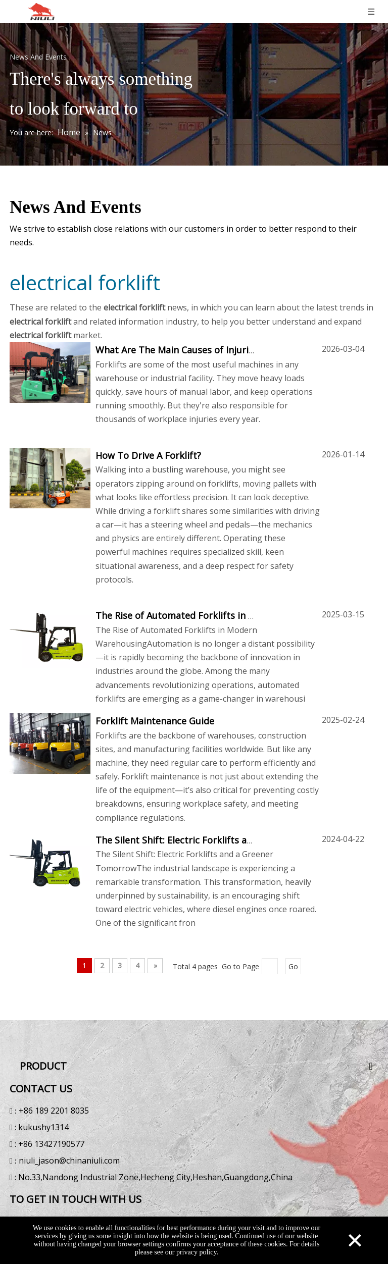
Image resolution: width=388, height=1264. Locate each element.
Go (293, 966)
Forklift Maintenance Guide (154, 721)
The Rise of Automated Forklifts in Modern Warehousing (218, 615)
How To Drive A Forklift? (148, 455)
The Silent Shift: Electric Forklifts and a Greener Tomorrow (223, 840)
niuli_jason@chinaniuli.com (71, 1159)
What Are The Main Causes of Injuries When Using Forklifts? (226, 350)
